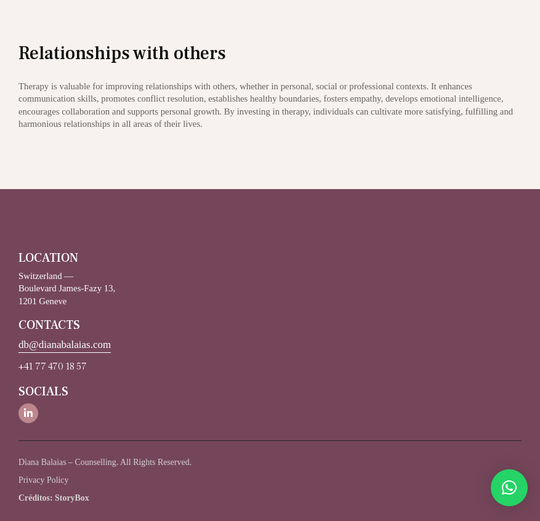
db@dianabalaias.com (64, 344)
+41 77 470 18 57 (52, 366)
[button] (509, 487)
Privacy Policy (43, 480)
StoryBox (72, 498)
